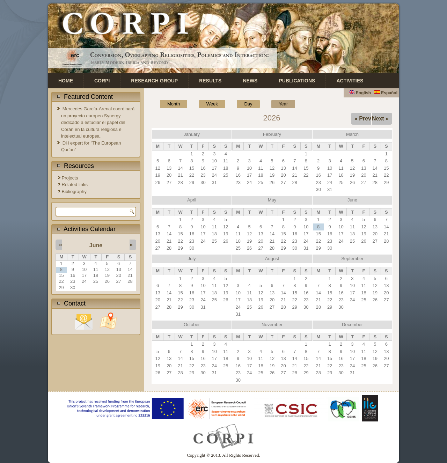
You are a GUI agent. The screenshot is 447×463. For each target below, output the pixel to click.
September (352, 258)
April (191, 200)
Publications (297, 80)
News (250, 80)
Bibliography (74, 191)
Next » (380, 119)
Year (287, 103)
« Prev (362, 119)
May (272, 200)
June (95, 245)
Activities (349, 80)
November (272, 324)
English (360, 92)
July (192, 258)
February (272, 134)
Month (173, 103)
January (192, 134)
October (192, 324)
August (272, 258)
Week (212, 103)
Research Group (154, 80)
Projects (70, 178)
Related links (75, 184)
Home (65, 80)
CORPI (102, 80)
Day (248, 103)
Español (385, 92)
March (352, 134)
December (352, 324)
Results (210, 80)
